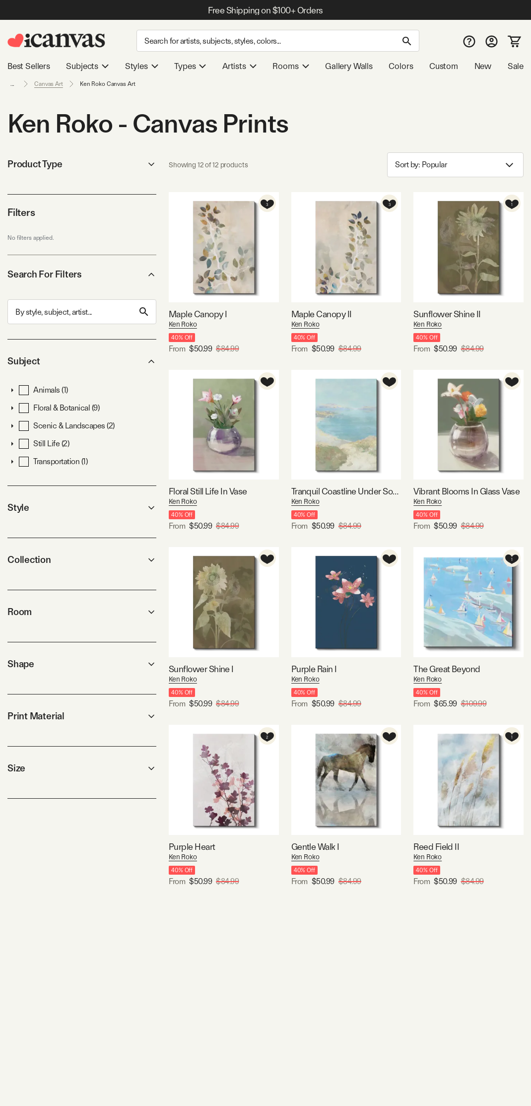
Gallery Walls (349, 66)
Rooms (290, 66)
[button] (12, 390)
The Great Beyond (446, 669)
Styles (141, 66)
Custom (443, 66)
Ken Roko (183, 324)
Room (81, 612)
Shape (81, 664)
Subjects (87, 66)
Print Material (81, 716)
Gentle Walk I (315, 846)
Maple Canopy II (321, 314)
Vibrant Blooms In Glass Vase (466, 491)
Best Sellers (28, 66)
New (482, 66)
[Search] (277, 41)
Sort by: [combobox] (455, 165)
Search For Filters (81, 274)
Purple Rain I (314, 669)
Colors (401, 66)
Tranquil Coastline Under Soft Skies (346, 491)
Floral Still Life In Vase (208, 491)
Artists (239, 66)
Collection (81, 559)
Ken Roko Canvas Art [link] (107, 83)
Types (190, 66)
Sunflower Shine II (446, 314)
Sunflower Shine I (201, 669)
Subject (81, 361)
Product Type (81, 164)
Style (81, 507)
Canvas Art (48, 83)
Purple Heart (192, 846)
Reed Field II (436, 846)
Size (81, 768)
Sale (516, 66)
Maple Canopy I (198, 314)
